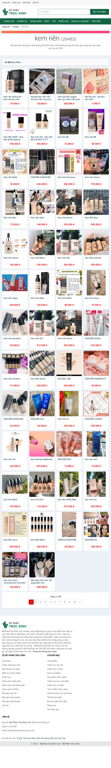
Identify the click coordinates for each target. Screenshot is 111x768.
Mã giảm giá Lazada (11, 697)
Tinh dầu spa (53, 709)
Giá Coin (62, 738)
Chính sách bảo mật (11, 665)
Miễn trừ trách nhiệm (11, 673)
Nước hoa (64, 21)
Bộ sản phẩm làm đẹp (57, 701)
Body (47, 21)
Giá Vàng (45, 738)
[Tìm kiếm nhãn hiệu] (64, 12)
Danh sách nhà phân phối (13, 685)
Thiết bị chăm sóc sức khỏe (59, 693)
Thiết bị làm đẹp (54, 697)
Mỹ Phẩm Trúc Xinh (70, 744)
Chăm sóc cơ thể (54, 669)
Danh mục (16, 2)
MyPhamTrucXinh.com (50, 744)
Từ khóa (15, 27)
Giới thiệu (26, 2)
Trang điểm (36, 21)
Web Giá (53, 738)
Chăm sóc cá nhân (55, 685)
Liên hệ (35, 2)
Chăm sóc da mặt (55, 665)
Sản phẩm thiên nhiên (57, 677)
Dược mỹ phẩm (54, 673)
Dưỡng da (22, 21)
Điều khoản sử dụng (11, 669)
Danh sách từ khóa (10, 689)
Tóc (54, 21)
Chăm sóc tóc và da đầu (58, 681)
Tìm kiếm (99, 11)
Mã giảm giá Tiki (9, 693)
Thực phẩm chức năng (57, 689)
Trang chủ (6, 2)
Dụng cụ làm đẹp (80, 21)
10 (74, 602)
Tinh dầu (96, 21)
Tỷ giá (19, 738)
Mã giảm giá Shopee (11, 701)
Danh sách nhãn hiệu (11, 681)
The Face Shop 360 (31, 738)
